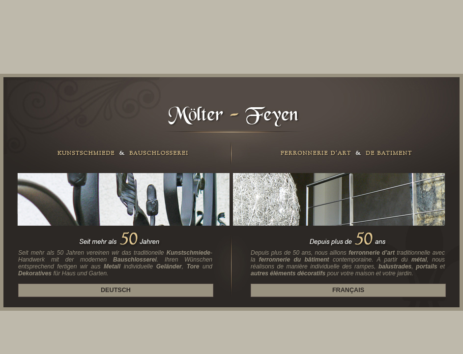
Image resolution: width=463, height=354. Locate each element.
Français (348, 290)
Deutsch (116, 290)
